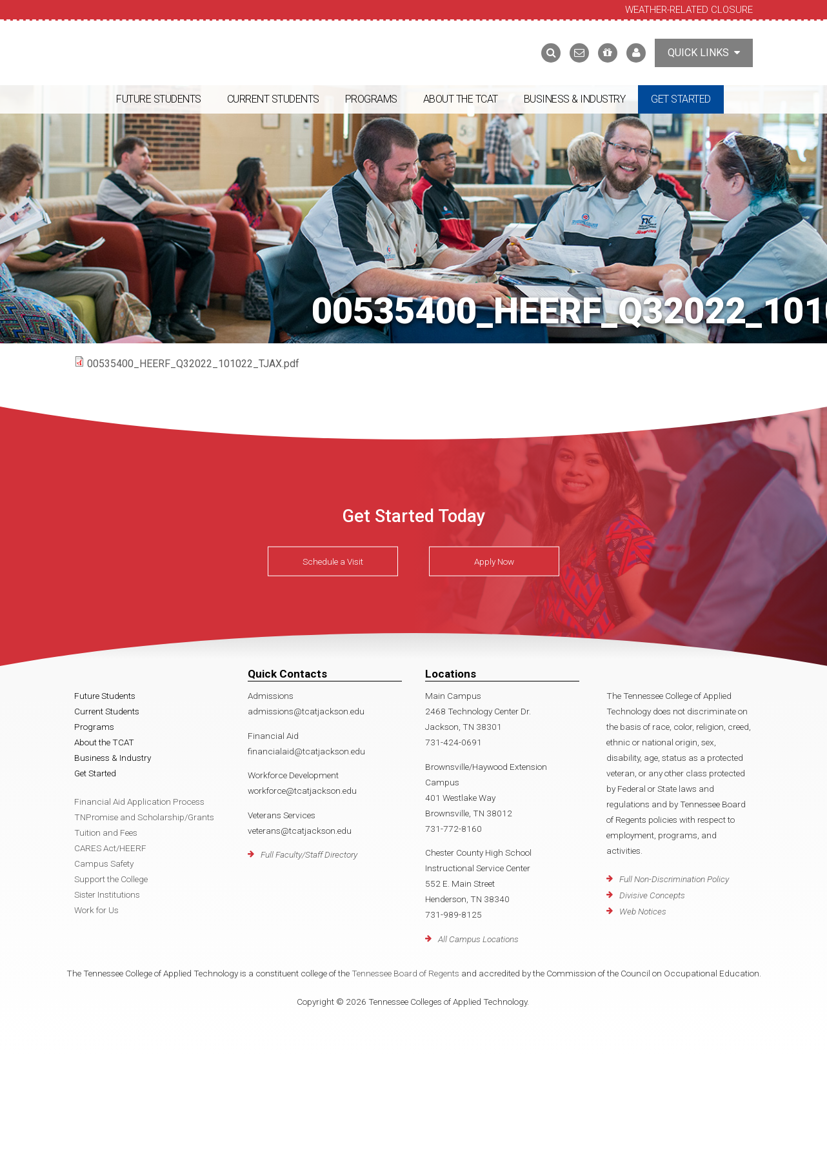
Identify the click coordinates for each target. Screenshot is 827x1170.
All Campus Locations (478, 939)
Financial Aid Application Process (139, 801)
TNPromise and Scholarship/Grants (144, 817)
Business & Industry (575, 99)
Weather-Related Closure (689, 9)
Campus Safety (104, 863)
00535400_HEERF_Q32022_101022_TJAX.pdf (193, 364)
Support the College (111, 879)
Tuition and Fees (105, 832)
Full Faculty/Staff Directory (309, 854)
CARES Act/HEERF (110, 848)
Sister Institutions (107, 894)
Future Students (158, 99)
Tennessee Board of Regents (405, 973)
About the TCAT (460, 99)
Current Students (273, 99)
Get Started (681, 99)
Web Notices (642, 911)
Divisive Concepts (652, 895)
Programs (371, 99)
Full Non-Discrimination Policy (674, 879)
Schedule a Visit (333, 561)
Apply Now (494, 561)
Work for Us (96, 910)
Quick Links (704, 52)
